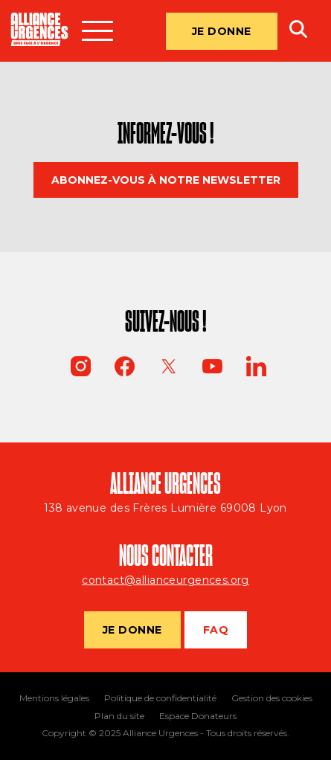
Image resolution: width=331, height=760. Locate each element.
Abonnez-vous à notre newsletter (165, 180)
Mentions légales (54, 698)
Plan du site (119, 716)
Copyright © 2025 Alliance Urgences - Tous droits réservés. (165, 733)
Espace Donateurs (198, 716)
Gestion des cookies (271, 698)
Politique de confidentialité (160, 698)
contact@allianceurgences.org (165, 580)
